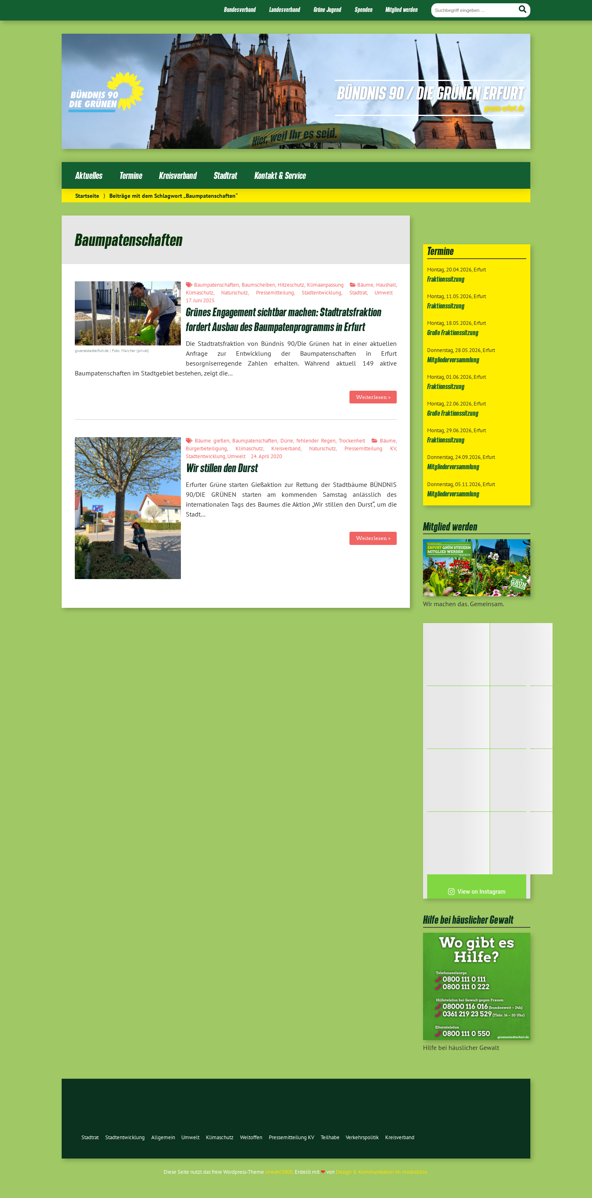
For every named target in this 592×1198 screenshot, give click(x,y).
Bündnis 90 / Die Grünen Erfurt (430, 92)
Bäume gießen (212, 440)
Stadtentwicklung (321, 292)
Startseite (87, 195)
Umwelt (384, 292)
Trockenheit (352, 440)
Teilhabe (330, 1137)
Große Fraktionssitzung (453, 332)
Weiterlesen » (373, 397)
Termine (131, 175)
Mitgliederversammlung (453, 360)
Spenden (363, 9)
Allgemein (163, 1137)
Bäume (365, 284)
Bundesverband (240, 9)
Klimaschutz (199, 292)
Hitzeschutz (291, 284)
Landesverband (284, 9)
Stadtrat (225, 175)
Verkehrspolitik (362, 1137)
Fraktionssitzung (446, 279)
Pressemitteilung (275, 292)
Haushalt (386, 284)
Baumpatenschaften (216, 284)
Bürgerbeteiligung (206, 448)
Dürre (286, 440)
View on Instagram (477, 891)
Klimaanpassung (325, 284)
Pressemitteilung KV (370, 448)
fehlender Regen (315, 440)
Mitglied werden (402, 9)
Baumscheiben (258, 284)
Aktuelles (88, 175)
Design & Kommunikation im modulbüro (381, 1171)
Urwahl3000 (279, 1171)
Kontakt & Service (280, 175)
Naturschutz (234, 292)
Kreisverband (178, 175)
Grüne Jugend (327, 9)
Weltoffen (251, 1137)
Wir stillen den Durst (222, 467)
